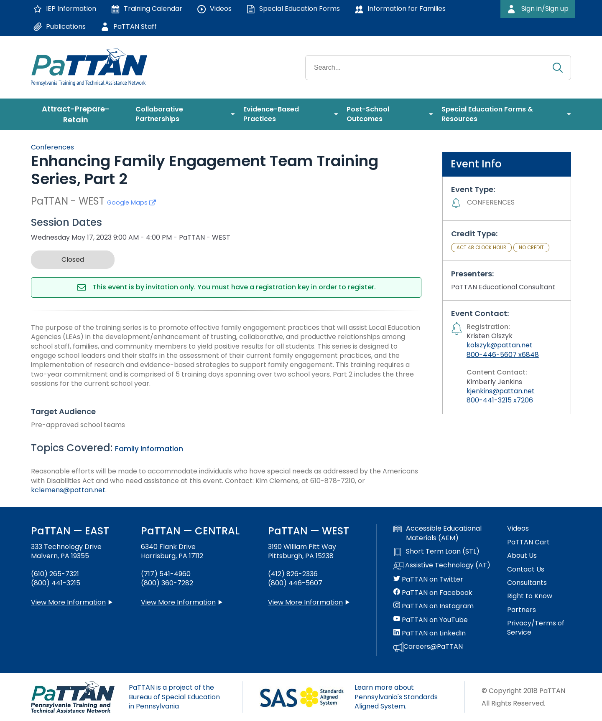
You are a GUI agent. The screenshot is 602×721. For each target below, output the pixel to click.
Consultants (527, 582)
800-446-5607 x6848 (503, 354)
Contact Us (525, 569)
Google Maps (131, 202)
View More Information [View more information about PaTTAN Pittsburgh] (305, 602)
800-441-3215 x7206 (500, 400)
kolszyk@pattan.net (500, 345)
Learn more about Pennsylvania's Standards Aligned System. (396, 697)
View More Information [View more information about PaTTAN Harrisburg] (178, 602)
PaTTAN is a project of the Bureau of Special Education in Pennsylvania (174, 697)
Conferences (52, 147)
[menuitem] (79, 114)
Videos (518, 528)
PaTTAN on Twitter (428, 579)
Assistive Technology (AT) (441, 566)
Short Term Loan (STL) (436, 551)
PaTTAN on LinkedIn (429, 633)
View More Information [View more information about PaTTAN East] (68, 602)
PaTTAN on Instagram (433, 606)
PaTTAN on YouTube (430, 620)
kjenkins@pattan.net (501, 391)
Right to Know (529, 596)
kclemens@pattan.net (68, 490)
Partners (521, 610)
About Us (522, 555)
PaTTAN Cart (528, 542)
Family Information (149, 449)
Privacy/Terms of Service (535, 628)
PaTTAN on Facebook (432, 592)
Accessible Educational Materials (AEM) (437, 533)
